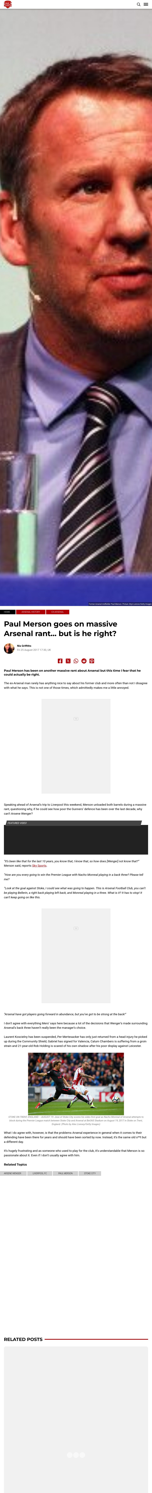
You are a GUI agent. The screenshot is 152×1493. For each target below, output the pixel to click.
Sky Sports (39, 865)
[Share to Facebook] (60, 661)
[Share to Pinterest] (91, 661)
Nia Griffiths (24, 646)
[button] (138, 4)
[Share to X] (68, 661)
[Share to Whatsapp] (76, 661)
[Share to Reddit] (84, 661)
